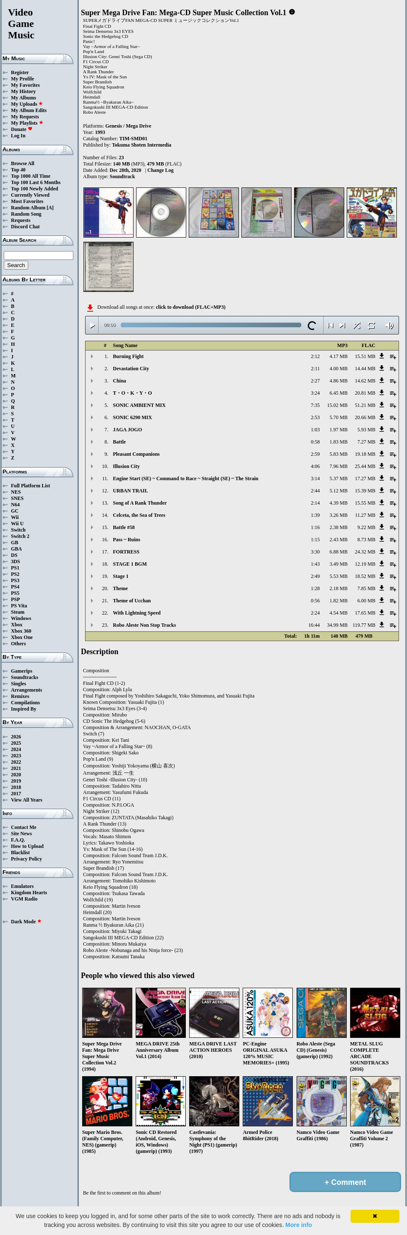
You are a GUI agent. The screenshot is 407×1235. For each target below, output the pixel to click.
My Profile (22, 79)
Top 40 (18, 170)
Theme (120, 588)
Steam (17, 612)
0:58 (315, 442)
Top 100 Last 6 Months (36, 182)
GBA (16, 549)
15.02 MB (337, 405)
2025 (16, 743)
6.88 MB (338, 552)
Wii (15, 517)
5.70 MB (338, 417)
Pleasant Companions (136, 454)
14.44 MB (365, 369)
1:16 (315, 527)
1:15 (315, 540)
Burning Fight (128, 356)
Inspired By (23, 709)
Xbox (16, 625)
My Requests (25, 117)
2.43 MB (338, 540)
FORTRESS (126, 552)
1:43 (315, 564)
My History (23, 91)
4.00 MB (338, 369)
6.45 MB (338, 393)
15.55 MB (365, 503)
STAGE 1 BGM (130, 564)
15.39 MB (365, 491)
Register (20, 72)
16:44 (314, 625)
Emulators (22, 886)
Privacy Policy (26, 859)
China (119, 381)
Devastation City (131, 369)
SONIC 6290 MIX (132, 417)
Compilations (25, 703)
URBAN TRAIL (130, 491)
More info (298, 1225)
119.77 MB (364, 625)
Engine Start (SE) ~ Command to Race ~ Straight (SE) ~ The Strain (185, 478)
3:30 (315, 552)
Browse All (22, 163)
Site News (21, 834)
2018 (16, 787)
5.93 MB (366, 430)
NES (16, 492)
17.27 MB (365, 478)
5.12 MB (338, 491)
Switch (18, 530)
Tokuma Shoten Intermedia (141, 145)
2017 (16, 794)
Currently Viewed (30, 195)
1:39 (315, 515)
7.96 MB (338, 466)
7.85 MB (366, 588)
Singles (18, 684)
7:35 (315, 405)
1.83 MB (338, 442)
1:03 (315, 430)
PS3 (15, 580)
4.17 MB (338, 356)
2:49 (315, 576)
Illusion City (126, 466)
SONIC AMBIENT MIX (139, 405)
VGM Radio (24, 899)
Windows (21, 618)
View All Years (26, 800)
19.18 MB (365, 454)
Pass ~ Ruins (126, 540)
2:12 (315, 356)
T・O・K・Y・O (132, 393)
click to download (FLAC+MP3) (190, 307)
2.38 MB (338, 527)
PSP (15, 599)
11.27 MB (365, 515)
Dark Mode (26, 922)
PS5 (15, 593)
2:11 (315, 369)
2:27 (315, 381)
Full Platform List (30, 486)
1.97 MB (338, 430)
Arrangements (26, 690)
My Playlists (27, 123)
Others (18, 644)
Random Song (26, 214)
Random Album (28, 208)
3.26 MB (338, 515)
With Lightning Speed (137, 613)
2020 (16, 775)
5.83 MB (338, 454)
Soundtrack (122, 176)
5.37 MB (338, 478)
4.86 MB (338, 381)
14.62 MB (365, 381)
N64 (15, 505)
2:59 (315, 454)
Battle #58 (124, 527)
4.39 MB (338, 503)
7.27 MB (366, 442)
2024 (16, 749)
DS (14, 555)
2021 (16, 768)
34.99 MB (337, 625)
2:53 (315, 417)
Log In (18, 136)
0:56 (315, 601)
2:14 (315, 503)
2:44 (315, 491)
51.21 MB (365, 405)
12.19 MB (365, 564)
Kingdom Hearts (29, 893)
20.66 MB (365, 417)
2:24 (315, 613)
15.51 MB (365, 356)
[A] (50, 208)
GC (15, 511)
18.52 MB (365, 576)
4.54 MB (338, 613)
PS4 (15, 587)
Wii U (17, 524)
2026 (16, 737)
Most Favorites (27, 201)
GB (14, 542)
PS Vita (19, 606)
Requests (20, 220)
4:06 (315, 466)
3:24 (315, 393)
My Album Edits (29, 110)
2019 (16, 781)
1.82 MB (338, 601)
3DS (15, 561)
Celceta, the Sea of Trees (139, 515)
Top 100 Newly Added (34, 189)
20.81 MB (365, 393)
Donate (21, 129)
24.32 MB (365, 552)
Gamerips (21, 671)
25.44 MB (365, 466)
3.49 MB (338, 564)
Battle (119, 442)
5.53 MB (338, 576)
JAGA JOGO (127, 430)
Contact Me (23, 827)
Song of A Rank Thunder (140, 503)
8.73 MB (366, 540)
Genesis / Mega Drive (128, 126)
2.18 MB (338, 588)
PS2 (15, 574)
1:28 (315, 588)
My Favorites (25, 85)
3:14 (315, 478)
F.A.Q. (18, 840)
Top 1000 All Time (30, 176)
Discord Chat (25, 227)
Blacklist (20, 852)
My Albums (23, 98)
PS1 (15, 568)
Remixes (20, 696)
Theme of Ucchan (132, 601)
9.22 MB (366, 527)
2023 (16, 756)
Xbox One (22, 637)
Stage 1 (121, 576)
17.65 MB (365, 613)
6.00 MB (366, 601)
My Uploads (27, 104)
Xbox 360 (21, 631)
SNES (17, 498)
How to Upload (27, 846)
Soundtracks (24, 677)
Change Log (160, 170)
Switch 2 (20, 536)
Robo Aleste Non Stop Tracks (144, 625)
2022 (16, 762)
